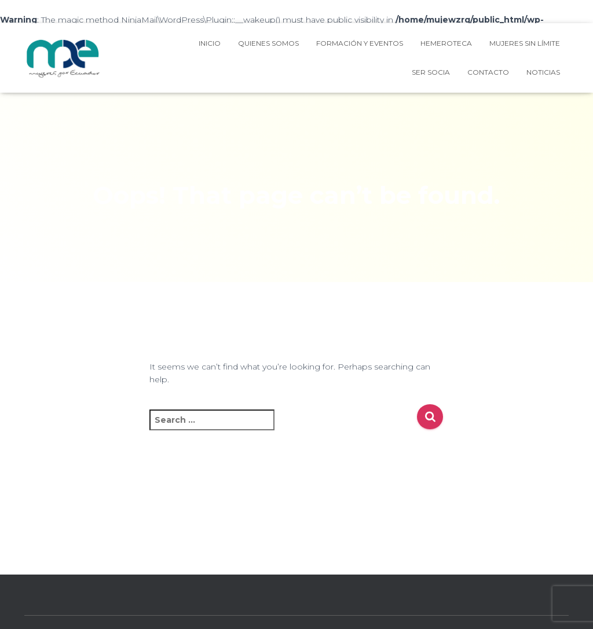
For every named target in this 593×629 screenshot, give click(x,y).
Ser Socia (431, 72)
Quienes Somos (268, 43)
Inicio (210, 43)
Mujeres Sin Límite (524, 43)
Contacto (488, 72)
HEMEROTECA (446, 43)
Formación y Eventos (359, 43)
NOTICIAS (543, 72)
